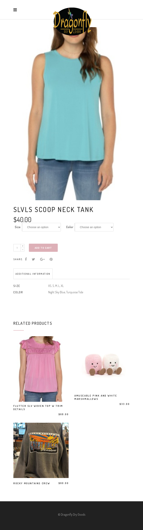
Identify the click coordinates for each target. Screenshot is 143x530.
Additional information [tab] (33, 273)
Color (69, 227)
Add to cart (43, 247)
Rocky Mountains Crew (31, 483)
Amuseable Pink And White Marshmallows (95, 397)
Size (18, 227)
